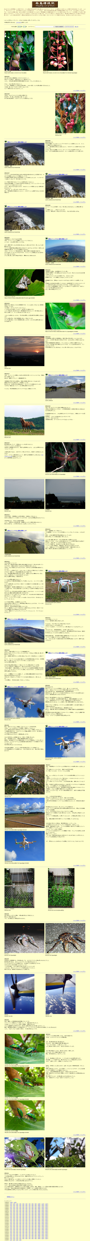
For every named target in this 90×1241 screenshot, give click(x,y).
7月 (29, 1204)
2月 (14, 1204)
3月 (17, 1204)
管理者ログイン (10, 1196)
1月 (11, 1204)
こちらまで (18, 22)
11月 (11, 1202)
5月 (23, 1204)
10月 (39, 1204)
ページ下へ (83, 90)
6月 (26, 1204)
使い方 (76, 26)
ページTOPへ (76, 90)
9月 (35, 1204)
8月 (32, 1204)
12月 (15, 1202)
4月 (20, 1204)
